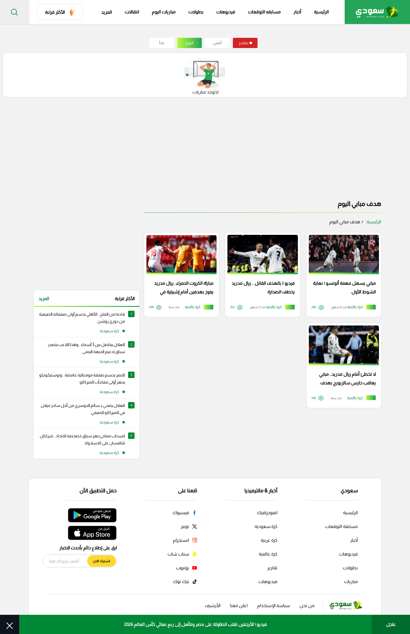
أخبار (297, 12)
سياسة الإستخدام (273, 602)
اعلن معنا (239, 602)
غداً (161, 43)
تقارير (272, 564)
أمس (217, 43)
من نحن (307, 602)
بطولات (195, 12)
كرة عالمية (268, 550)
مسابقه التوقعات (264, 12)
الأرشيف (212, 602)
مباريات (351, 578)
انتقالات (132, 12)
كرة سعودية (266, 523)
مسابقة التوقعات (341, 523)
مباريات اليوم (164, 12)
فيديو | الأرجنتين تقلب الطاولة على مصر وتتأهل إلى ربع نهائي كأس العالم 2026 (195, 624)
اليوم (189, 43)
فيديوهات (225, 12)
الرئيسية (321, 12)
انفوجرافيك (267, 509)
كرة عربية (269, 536)
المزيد (43, 298)
